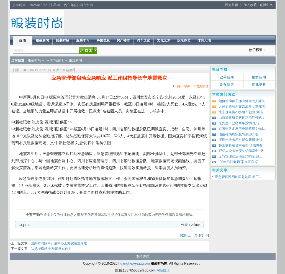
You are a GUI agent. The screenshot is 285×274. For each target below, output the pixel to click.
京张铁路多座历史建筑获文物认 (242, 129)
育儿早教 (259, 85)
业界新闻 (227, 77)
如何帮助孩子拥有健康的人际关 (242, 101)
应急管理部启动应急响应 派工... (238, 177)
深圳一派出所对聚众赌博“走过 (241, 140)
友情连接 (142, 257)
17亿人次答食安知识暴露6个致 (241, 151)
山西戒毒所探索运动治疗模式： (242, 118)
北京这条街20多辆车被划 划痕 (241, 112)
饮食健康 (227, 85)
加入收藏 (250, 5)
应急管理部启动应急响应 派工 (241, 156)
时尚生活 (57, 60)
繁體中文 (266, 5)
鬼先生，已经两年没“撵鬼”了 (240, 123)
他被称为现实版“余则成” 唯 (238, 134)
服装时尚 (34, 60)
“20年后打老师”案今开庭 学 (239, 162)
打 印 (204, 235)
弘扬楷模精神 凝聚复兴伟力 (51, 249)
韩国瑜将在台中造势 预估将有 (241, 145)
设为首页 (231, 5)
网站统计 (163, 270)
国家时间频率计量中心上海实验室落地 (59, 243)
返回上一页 (189, 235)
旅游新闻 (75, 60)
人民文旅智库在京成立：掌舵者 (242, 106)
